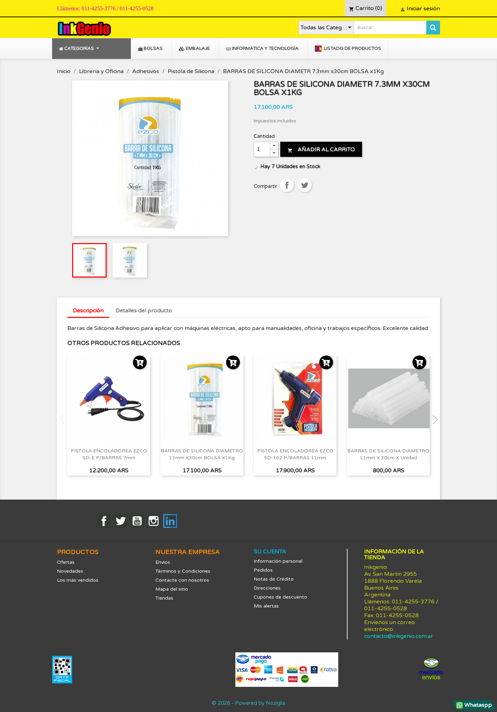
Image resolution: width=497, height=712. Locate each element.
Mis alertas (266, 606)
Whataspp (474, 705)
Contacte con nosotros (182, 580)
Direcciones (267, 588)
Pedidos (263, 570)
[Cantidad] (262, 149)
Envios (162, 562)
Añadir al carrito (321, 149)
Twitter (120, 521)
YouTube (137, 521)
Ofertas (66, 562)
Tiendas (164, 598)
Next (433, 420)
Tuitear (305, 185)
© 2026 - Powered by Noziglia (248, 703)
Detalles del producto (144, 310)
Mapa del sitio (171, 589)
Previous (64, 420)
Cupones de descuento (280, 597)
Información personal (278, 561)
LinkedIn (170, 521)
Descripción (88, 310)
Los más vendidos (77, 580)
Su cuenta (270, 551)
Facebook (104, 521)
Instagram (153, 521)
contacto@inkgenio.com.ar (398, 636)
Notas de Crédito (274, 579)
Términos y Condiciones (182, 571)
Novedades (70, 571)
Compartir (287, 185)
